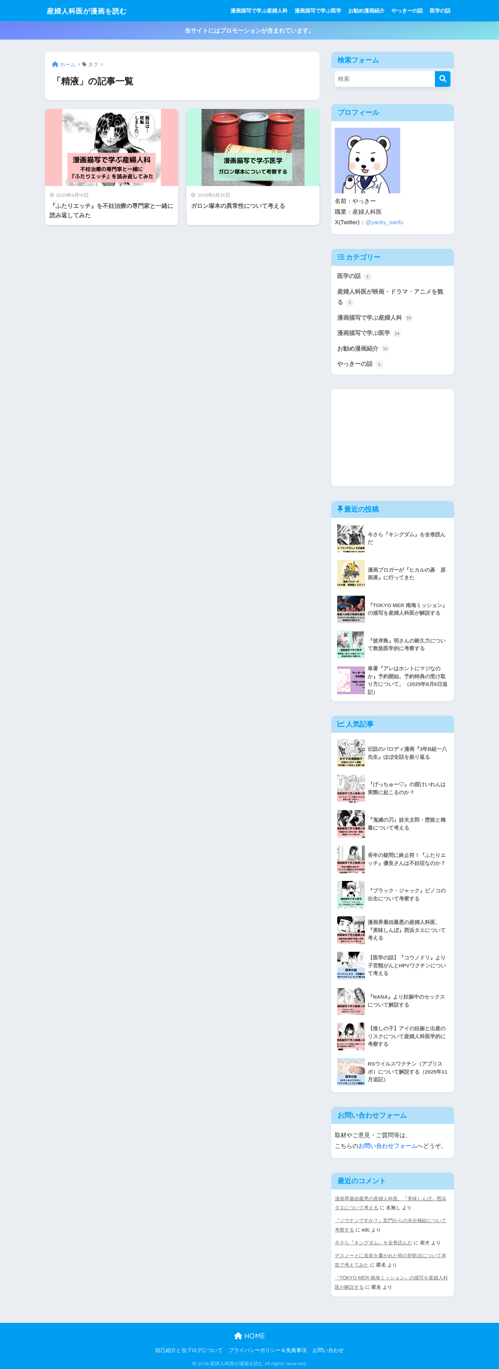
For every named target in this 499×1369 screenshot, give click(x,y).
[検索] (442, 79)
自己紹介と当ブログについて (189, 1349)
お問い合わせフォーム (387, 1146)
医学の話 (440, 11)
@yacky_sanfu (385, 222)
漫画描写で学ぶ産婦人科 (259, 11)
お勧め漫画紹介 (366, 11)
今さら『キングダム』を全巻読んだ (373, 1242)
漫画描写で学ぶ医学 (318, 11)
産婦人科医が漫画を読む (93, 11)
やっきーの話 (407, 11)
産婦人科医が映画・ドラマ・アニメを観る (390, 297)
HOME (249, 1334)
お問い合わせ (328, 1349)
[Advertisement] (392, 438)
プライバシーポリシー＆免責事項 (268, 1349)
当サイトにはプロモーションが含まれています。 (249, 30)
